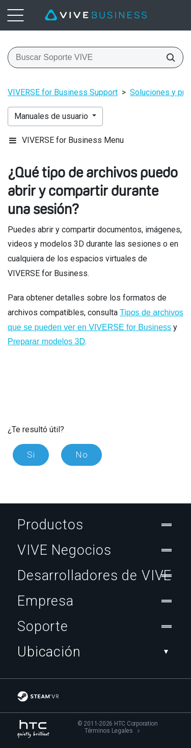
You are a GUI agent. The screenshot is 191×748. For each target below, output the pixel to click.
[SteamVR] (38, 696)
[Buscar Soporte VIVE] (167, 57)
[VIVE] (96, 15)
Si (31, 455)
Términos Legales (109, 730)
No (81, 455)
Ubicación (95, 652)
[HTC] (33, 729)
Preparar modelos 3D (46, 341)
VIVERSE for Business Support (63, 92)
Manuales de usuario (52, 116)
